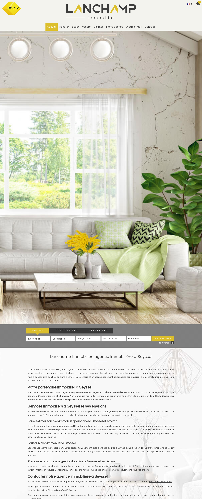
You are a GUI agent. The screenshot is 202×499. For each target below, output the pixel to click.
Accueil (51, 26)
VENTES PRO (98, 330)
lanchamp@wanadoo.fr (160, 481)
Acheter (64, 26)
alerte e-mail (134, 26)
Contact (150, 26)
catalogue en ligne (112, 411)
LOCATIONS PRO (66, 330)
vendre (86, 26)
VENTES (37, 330)
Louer (75, 26)
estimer (98, 26)
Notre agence (114, 26)
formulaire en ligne (123, 495)
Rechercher (163, 338)
